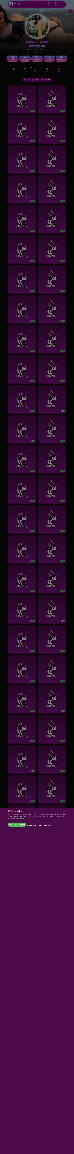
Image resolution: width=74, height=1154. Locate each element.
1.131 (35, 80)
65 (26, 80)
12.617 (46, 80)
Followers (41, 49)
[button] (15, 4)
